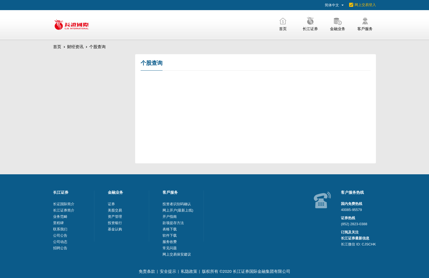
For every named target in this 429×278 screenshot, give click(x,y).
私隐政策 (189, 271)
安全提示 (168, 271)
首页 (57, 46)
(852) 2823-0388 (354, 224)
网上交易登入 (365, 5)
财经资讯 (75, 46)
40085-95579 (351, 210)
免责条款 (147, 271)
